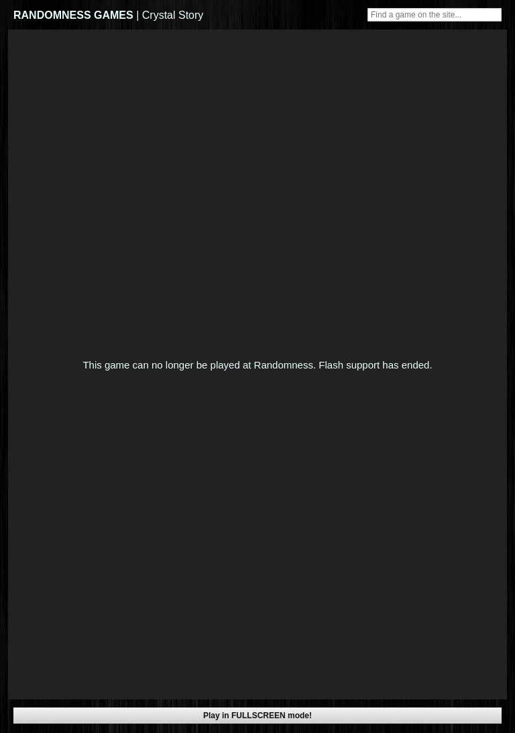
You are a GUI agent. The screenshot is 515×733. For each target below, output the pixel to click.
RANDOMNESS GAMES (73, 15)
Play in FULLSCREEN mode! (257, 715)
